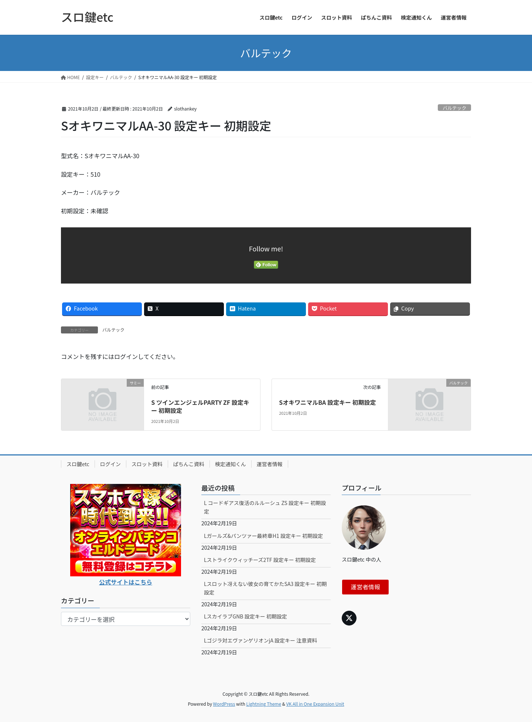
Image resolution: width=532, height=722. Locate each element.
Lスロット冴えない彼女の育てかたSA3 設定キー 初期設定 (265, 588)
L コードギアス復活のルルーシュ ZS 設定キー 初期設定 (265, 507)
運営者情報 (270, 464)
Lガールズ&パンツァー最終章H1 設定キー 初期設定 (263, 535)
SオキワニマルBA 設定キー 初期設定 (327, 402)
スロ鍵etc (77, 464)
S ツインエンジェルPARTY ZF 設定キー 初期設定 (200, 406)
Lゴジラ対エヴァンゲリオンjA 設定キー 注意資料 (260, 640)
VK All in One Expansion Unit (315, 704)
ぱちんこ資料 (188, 464)
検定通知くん (230, 464)
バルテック (454, 107)
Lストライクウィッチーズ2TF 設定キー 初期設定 (260, 559)
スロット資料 (147, 464)
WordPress (224, 704)
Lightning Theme (263, 704)
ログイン (110, 464)
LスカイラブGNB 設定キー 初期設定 (245, 616)
